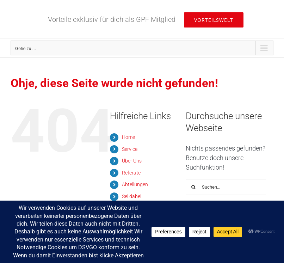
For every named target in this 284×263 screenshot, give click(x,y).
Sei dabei (131, 196)
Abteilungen (135, 184)
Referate (131, 173)
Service (129, 149)
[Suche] (194, 187)
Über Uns (132, 161)
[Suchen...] (226, 187)
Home (128, 137)
